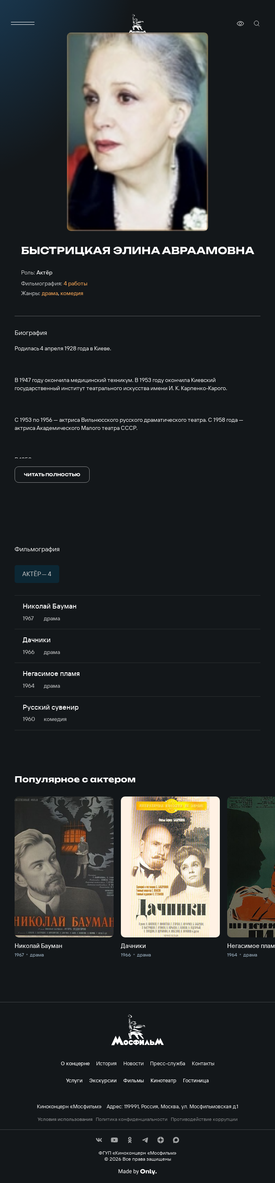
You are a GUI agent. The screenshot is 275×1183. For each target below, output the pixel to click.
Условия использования (65, 1119)
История (106, 1063)
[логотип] (137, 23)
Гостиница (196, 1080)
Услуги (74, 1080)
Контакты (203, 1063)
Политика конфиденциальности (132, 1119)
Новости (133, 1063)
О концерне (75, 1063)
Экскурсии (103, 1080)
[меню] (23, 23)
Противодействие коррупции (204, 1119)
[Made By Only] (137, 1171)
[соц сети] (99, 1140)
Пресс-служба (167, 1063)
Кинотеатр (163, 1080)
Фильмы (133, 1080)
